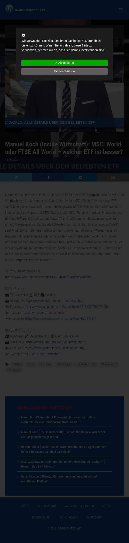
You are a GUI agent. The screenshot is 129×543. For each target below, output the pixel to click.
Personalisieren (64, 71)
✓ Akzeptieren (64, 62)
